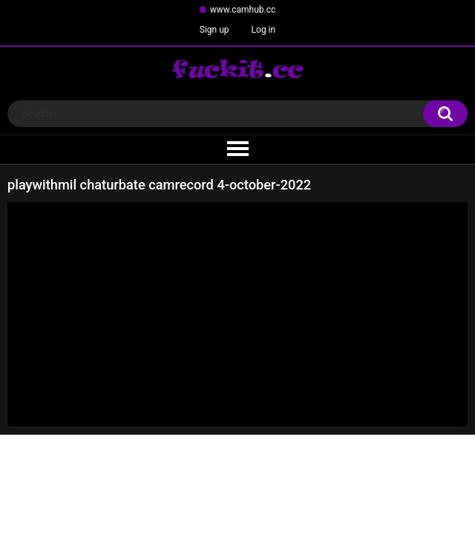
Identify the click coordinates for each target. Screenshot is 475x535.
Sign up (214, 30)
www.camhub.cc (243, 9)
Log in (264, 30)
